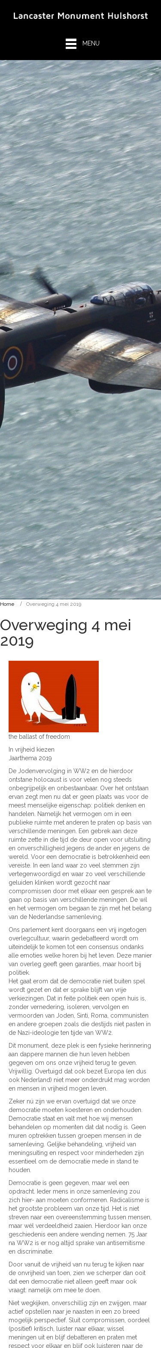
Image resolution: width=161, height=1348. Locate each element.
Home (7, 604)
